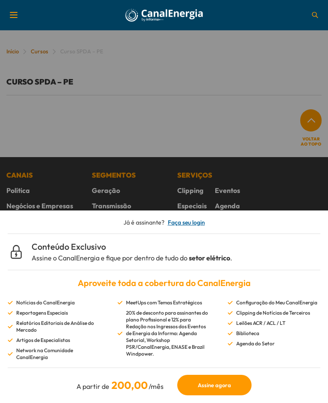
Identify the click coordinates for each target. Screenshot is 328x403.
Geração (106, 190)
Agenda (227, 206)
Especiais (192, 206)
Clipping (190, 190)
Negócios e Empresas (39, 206)
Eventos (227, 190)
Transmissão (111, 206)
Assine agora (214, 385)
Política (18, 190)
